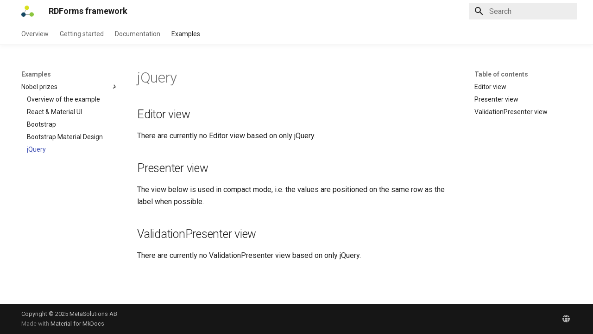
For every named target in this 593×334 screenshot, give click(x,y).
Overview (35, 34)
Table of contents (501, 74)
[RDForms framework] (28, 11)
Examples (185, 34)
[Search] (523, 11)
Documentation (137, 34)
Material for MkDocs (77, 323)
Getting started (82, 34)
